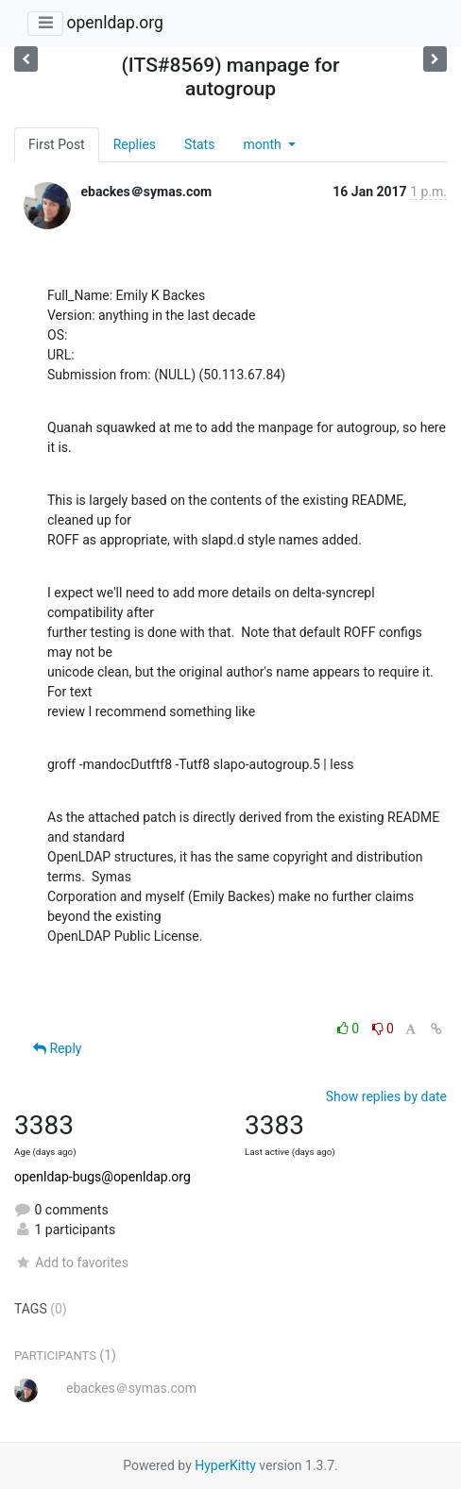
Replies (134, 144)
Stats (199, 144)
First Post (56, 144)
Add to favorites (71, 1262)
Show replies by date (386, 1096)
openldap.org (114, 22)
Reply (57, 1048)
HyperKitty (225, 1465)
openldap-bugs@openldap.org (102, 1176)
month (263, 144)
